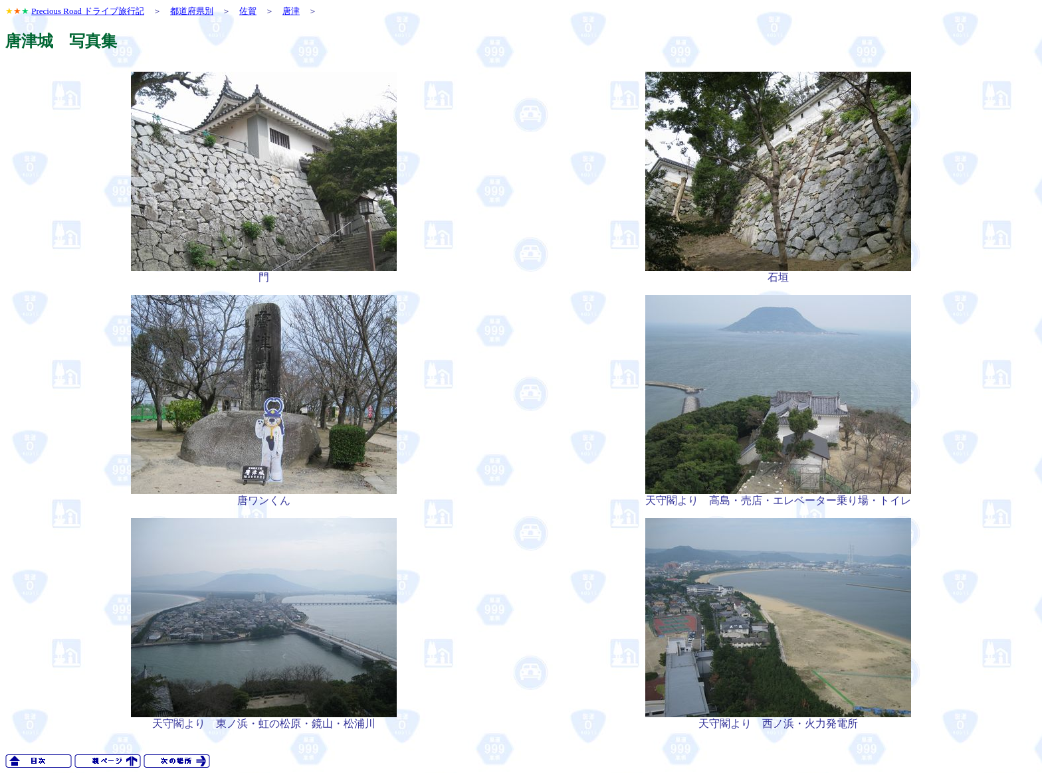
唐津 (291, 11)
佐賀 (248, 11)
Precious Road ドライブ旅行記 (87, 11)
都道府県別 (191, 11)
